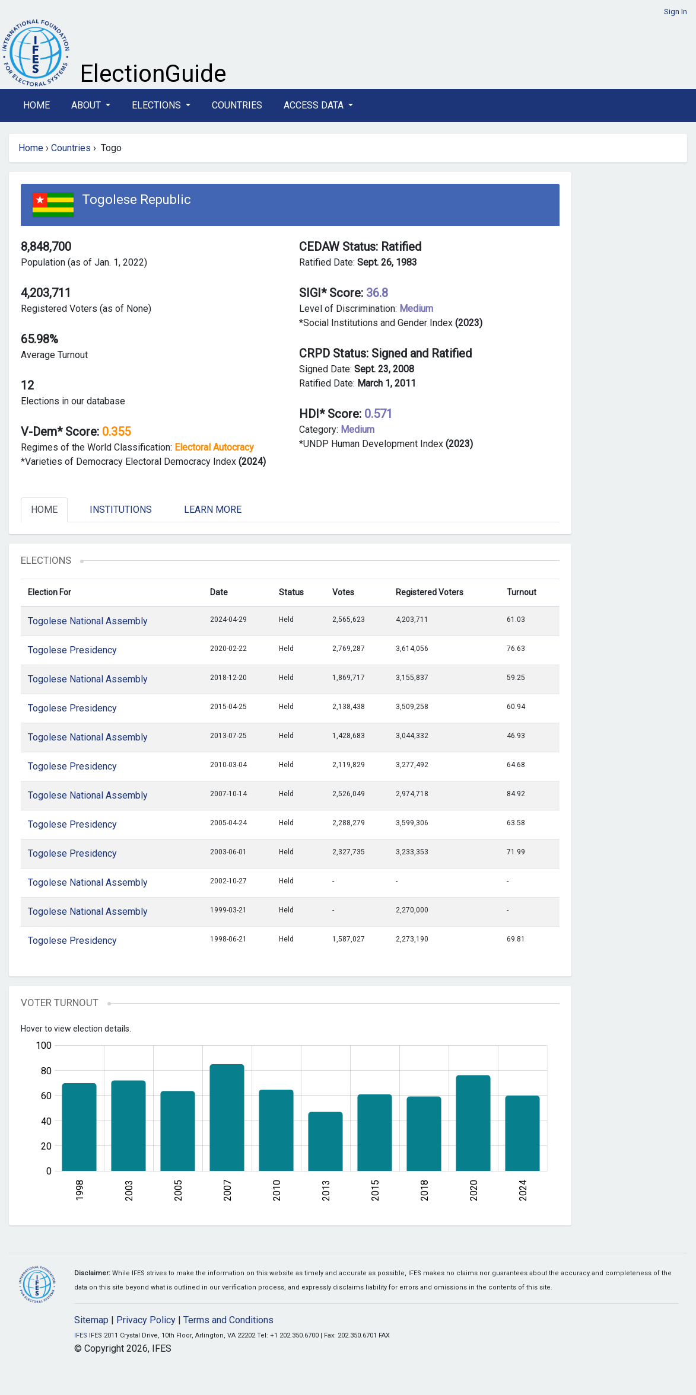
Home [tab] (44, 509)
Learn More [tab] (212, 509)
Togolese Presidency (72, 650)
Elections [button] (157, 105)
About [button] (87, 105)
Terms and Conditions (228, 1320)
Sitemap (91, 1320)
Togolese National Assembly (88, 621)
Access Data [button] (315, 105)
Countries (237, 105)
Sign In (675, 11)
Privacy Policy (146, 1320)
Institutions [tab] (121, 509)
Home (36, 105)
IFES (80, 1335)
